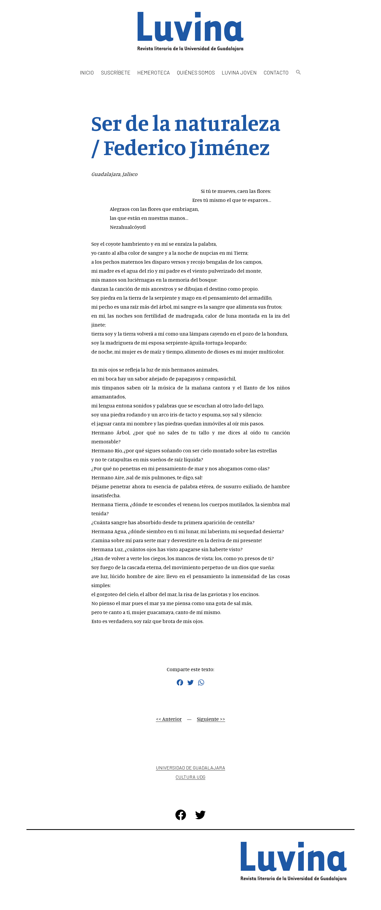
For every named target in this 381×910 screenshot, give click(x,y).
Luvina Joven (239, 72)
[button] (298, 72)
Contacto (276, 72)
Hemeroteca (153, 72)
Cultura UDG (190, 777)
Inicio (87, 72)
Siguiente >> (211, 719)
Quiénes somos (196, 72)
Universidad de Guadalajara (190, 767)
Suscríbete (115, 72)
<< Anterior (169, 719)
